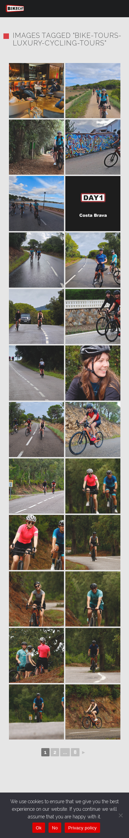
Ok (39, 827)
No (55, 827)
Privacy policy (82, 827)
